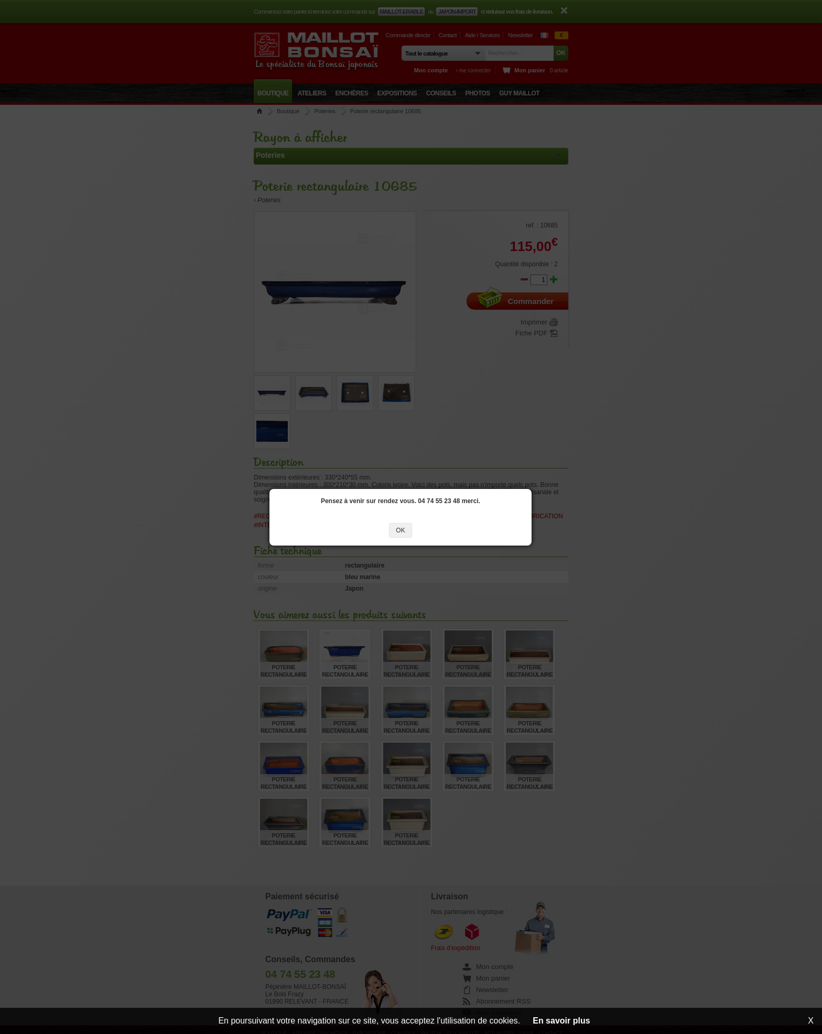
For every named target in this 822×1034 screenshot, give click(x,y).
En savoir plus (561, 1020)
